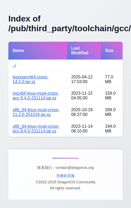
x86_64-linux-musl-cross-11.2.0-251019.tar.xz (36, 112)
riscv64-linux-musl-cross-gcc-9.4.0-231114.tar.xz (36, 95)
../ (14, 65)
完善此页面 (65, 176)
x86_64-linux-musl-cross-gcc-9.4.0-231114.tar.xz (36, 128)
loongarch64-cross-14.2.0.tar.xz (30, 79)
